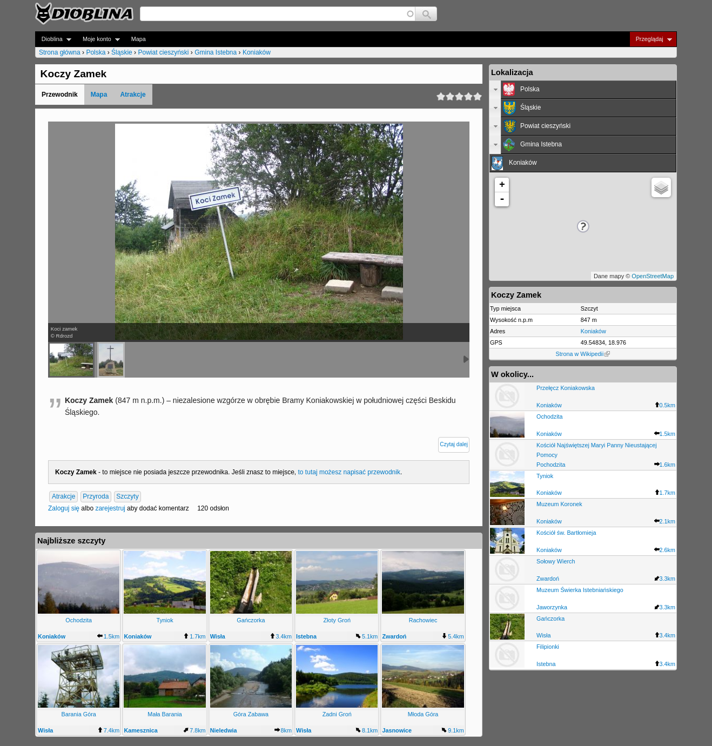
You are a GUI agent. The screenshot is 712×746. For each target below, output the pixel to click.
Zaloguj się (63, 508)
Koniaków (257, 52)
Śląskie (121, 52)
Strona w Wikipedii (583, 354)
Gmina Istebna (215, 52)
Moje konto (98, 39)
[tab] (582, 89)
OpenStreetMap (653, 276)
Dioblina (53, 39)
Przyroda (96, 497)
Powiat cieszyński (163, 52)
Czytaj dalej (454, 444)
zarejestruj (110, 508)
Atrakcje (132, 94)
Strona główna (59, 52)
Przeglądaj (650, 39)
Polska (95, 52)
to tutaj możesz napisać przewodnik (349, 472)
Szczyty (127, 497)
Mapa (138, 39)
